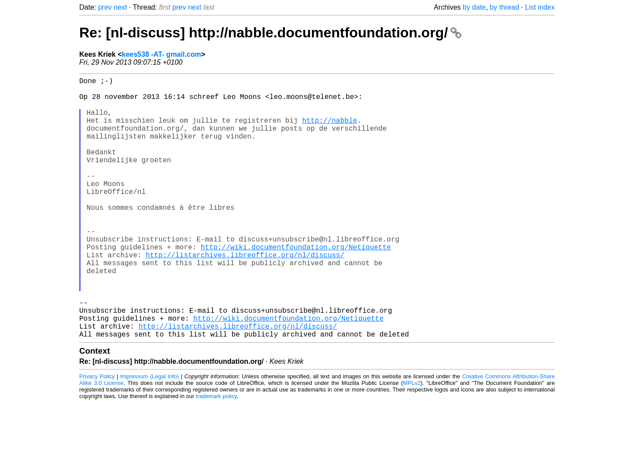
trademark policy (216, 454)
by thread (504, 7)
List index (540, 7)
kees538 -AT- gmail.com (161, 54)
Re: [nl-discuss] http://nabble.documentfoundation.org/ (270, 32)
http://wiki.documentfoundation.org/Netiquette (296, 285)
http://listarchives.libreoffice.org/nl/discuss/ (245, 295)
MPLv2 (411, 441)
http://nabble (329, 130)
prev (105, 7)
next (120, 7)
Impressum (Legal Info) (149, 434)
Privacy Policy (97, 434)
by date (474, 7)
